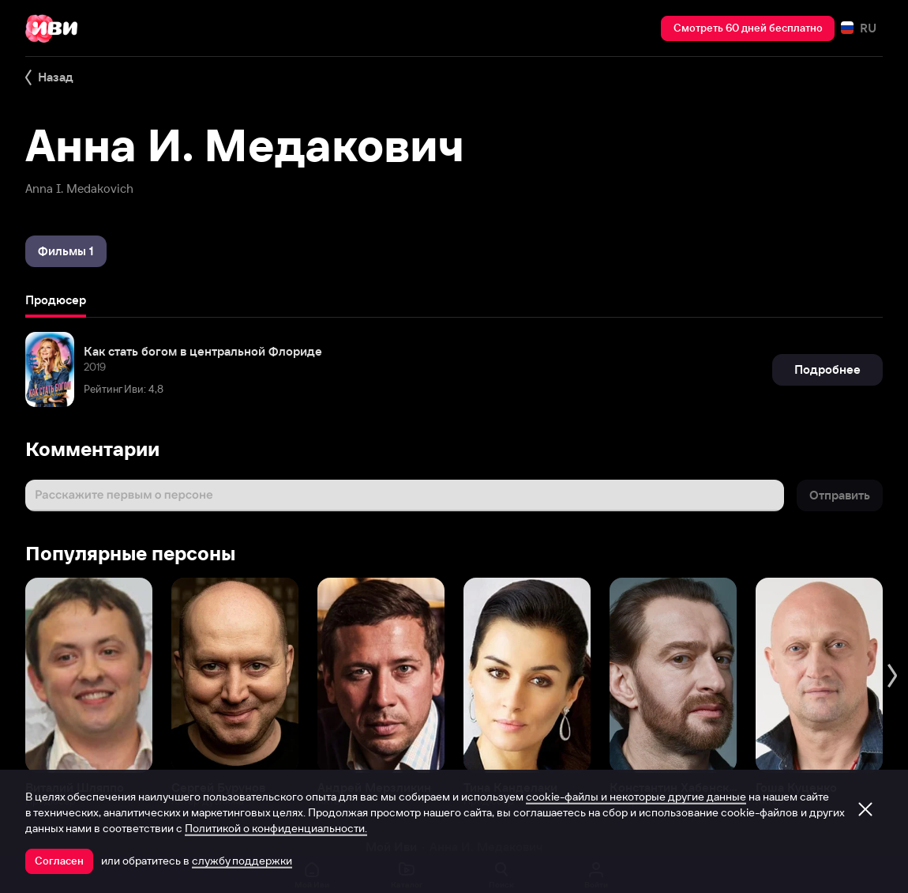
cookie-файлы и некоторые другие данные (636, 796)
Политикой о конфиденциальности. (276, 828)
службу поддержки (242, 860)
